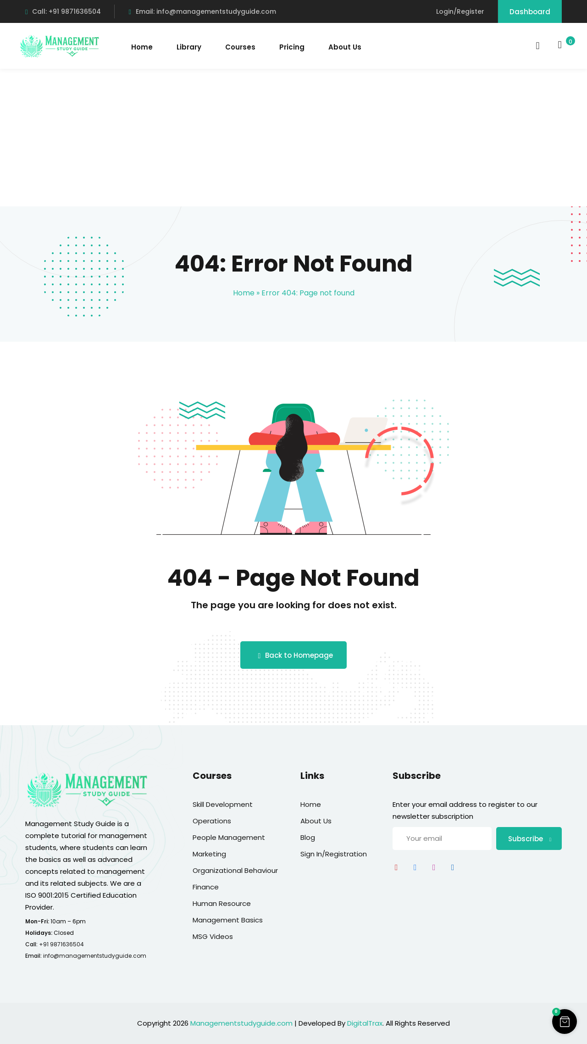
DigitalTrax (364, 1023)
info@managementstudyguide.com (94, 956)
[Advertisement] (293, 137)
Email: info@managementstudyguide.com (202, 11)
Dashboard (529, 12)
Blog (307, 837)
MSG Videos (213, 936)
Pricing (292, 47)
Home (142, 47)
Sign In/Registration (333, 854)
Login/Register (460, 11)
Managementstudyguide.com (241, 1023)
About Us (344, 47)
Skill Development (223, 804)
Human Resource (222, 903)
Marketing (209, 854)
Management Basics (228, 920)
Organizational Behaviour (235, 870)
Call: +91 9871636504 (63, 11)
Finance (206, 887)
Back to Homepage (293, 655)
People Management (229, 837)
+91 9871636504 (61, 944)
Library (189, 47)
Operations (212, 821)
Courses (240, 47)
